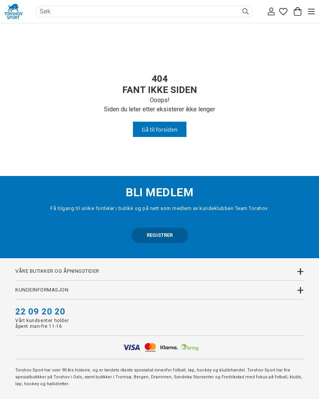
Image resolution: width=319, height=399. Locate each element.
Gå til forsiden (160, 129)
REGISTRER (160, 235)
